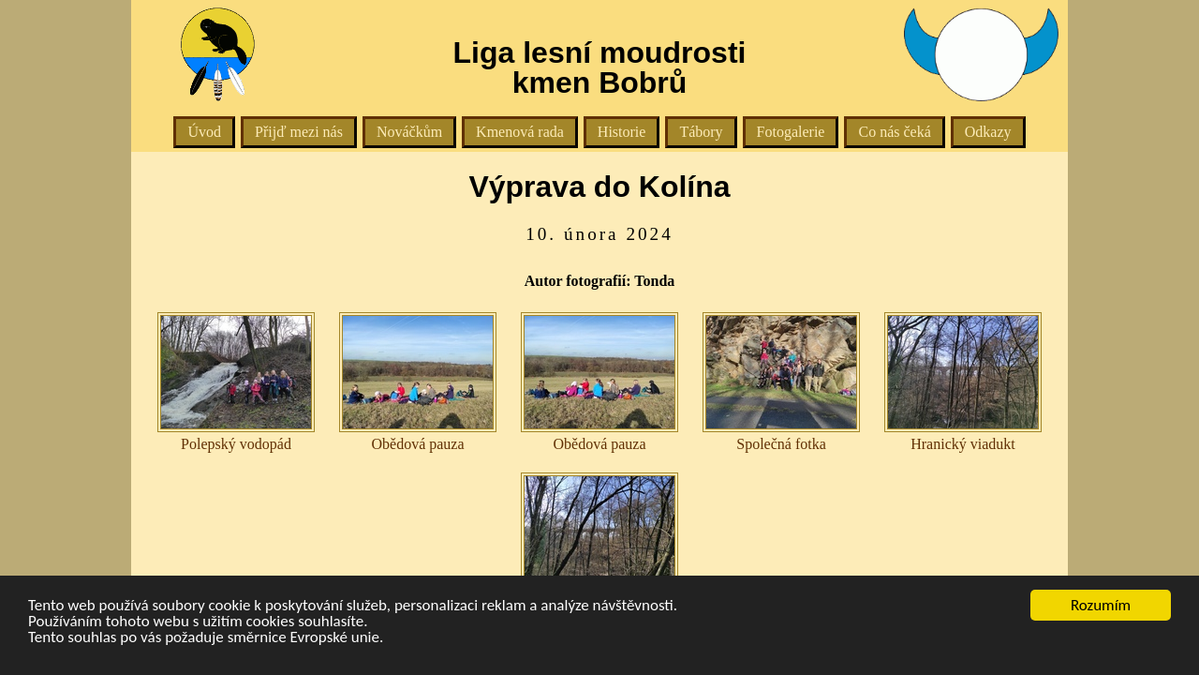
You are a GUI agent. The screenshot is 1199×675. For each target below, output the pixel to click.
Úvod (204, 132)
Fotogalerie (791, 132)
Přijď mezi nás (299, 132)
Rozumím (1101, 605)
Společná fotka (781, 382)
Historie (622, 132)
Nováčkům (409, 132)
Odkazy (988, 132)
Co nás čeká (894, 132)
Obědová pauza (417, 382)
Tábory (700, 132)
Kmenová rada (520, 132)
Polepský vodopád (236, 382)
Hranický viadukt (963, 382)
